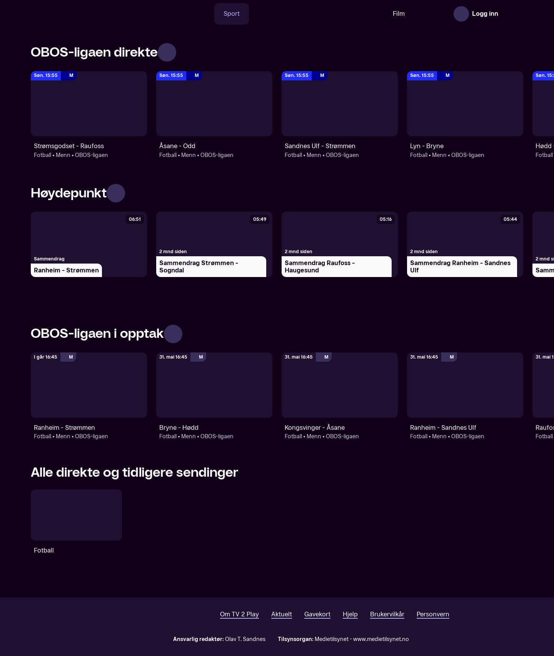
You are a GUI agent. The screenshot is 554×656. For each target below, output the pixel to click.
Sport (207, 13)
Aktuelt (281, 614)
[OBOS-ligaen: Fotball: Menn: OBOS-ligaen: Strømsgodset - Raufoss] (89, 104)
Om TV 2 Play (239, 614)
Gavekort (317, 614)
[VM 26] (292, 14)
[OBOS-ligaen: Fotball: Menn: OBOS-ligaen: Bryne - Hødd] (214, 385)
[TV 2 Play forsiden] (88, 14)
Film (374, 13)
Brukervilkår (387, 614)
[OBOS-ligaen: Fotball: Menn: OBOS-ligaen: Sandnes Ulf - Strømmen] (340, 104)
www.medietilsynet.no (381, 639)
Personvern (433, 614)
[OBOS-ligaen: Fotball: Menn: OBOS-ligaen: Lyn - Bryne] (465, 104)
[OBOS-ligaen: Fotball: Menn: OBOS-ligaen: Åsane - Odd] (214, 104)
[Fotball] (76, 515)
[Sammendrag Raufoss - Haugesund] (340, 244)
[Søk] (179, 14)
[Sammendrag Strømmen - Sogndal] (214, 244)
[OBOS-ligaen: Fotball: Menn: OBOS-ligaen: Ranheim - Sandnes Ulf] (465, 385)
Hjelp (350, 614)
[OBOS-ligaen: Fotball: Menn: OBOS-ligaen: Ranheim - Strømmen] (89, 385)
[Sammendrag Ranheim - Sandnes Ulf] (465, 244)
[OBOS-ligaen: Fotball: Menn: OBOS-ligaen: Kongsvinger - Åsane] (340, 385)
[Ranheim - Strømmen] (89, 244)
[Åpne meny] (512, 14)
